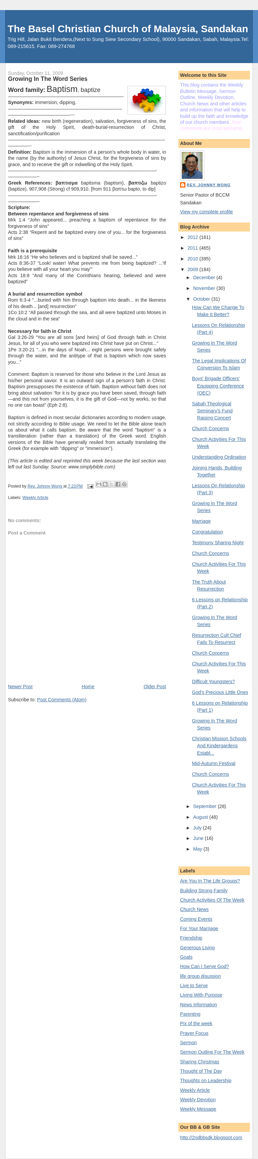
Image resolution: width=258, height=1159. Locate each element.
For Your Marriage (199, 928)
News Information (198, 1004)
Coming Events (196, 919)
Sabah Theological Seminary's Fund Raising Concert (212, 411)
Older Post (154, 686)
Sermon (188, 1042)
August (201, 817)
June (199, 838)
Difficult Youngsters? (213, 681)
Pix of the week (196, 1023)
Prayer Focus (194, 1033)
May (198, 849)
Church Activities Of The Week (212, 900)
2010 (193, 258)
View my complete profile (206, 211)
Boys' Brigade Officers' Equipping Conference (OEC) (218, 386)
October (202, 299)
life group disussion (200, 976)
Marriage (201, 521)
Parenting (190, 1014)
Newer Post (20, 686)
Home (88, 686)
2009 (193, 269)
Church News (194, 909)
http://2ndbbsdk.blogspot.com (211, 1137)
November (204, 288)
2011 (193, 248)
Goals (186, 957)
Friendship (191, 938)
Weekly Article (35, 497)
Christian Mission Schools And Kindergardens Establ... (219, 746)
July (198, 827)
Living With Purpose (201, 995)
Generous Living (197, 947)
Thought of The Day (201, 1071)
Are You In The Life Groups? (210, 881)
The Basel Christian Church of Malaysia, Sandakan (128, 28)
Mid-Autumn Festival (213, 763)
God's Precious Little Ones (220, 692)
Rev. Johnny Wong (208, 185)
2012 (193, 237)
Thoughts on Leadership (205, 1080)
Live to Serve (194, 985)
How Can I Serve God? (204, 966)
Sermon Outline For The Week (212, 1052)
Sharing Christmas (199, 1061)
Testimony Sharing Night (217, 542)
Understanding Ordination (219, 457)
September (205, 806)
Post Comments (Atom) (61, 699)
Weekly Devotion (198, 1099)
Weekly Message (198, 1109)
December (204, 277)
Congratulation (207, 532)
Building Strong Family (204, 890)
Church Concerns (210, 428)
